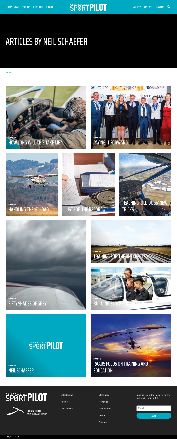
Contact (160, 7)
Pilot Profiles (67, 408)
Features (26, 7)
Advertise (149, 7)
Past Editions (105, 408)
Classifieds (135, 7)
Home (9, 72)
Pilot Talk (38, 7)
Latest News (13, 7)
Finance (49, 7)
